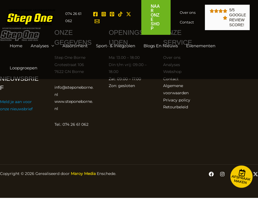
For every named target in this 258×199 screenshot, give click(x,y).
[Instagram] (103, 14)
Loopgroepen (23, 67)
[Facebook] (95, 14)
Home (16, 45)
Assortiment (75, 45)
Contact (187, 22)
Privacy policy (176, 100)
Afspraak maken (241, 179)
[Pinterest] (112, 14)
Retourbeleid (175, 106)
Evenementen (200, 45)
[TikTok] (120, 14)
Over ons (188, 12)
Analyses (40, 45)
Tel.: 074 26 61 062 (71, 124)
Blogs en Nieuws (161, 45)
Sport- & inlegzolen (115, 45)
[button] (156, 17)
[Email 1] (97, 21)
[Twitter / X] (128, 14)
